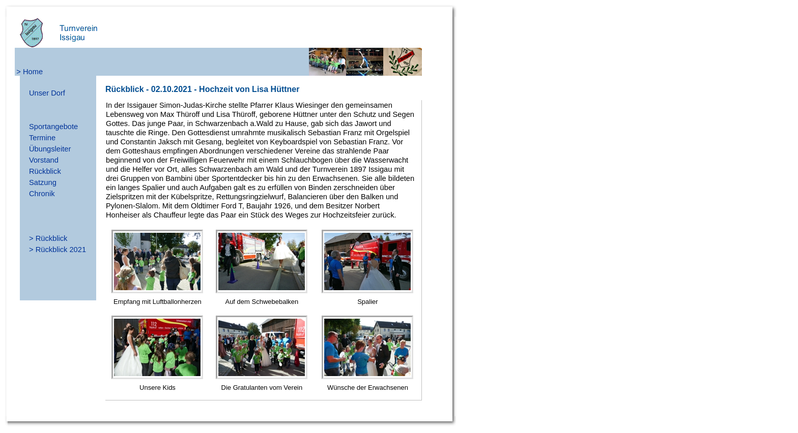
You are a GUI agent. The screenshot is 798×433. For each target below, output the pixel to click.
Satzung (42, 182)
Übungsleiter (50, 149)
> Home (29, 72)
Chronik (42, 194)
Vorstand (44, 160)
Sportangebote (53, 126)
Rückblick (45, 171)
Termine (42, 138)
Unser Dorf (47, 93)
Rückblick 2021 (61, 249)
